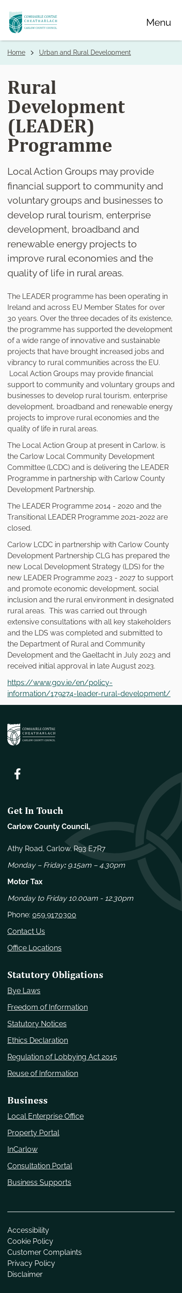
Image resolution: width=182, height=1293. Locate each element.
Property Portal (33, 1132)
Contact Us (26, 931)
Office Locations (34, 948)
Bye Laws (23, 990)
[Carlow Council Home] (91, 734)
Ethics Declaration (37, 1040)
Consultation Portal (39, 1165)
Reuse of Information (42, 1073)
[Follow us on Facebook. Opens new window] (17, 774)
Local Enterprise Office (45, 1116)
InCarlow (22, 1149)
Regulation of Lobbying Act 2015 (62, 1057)
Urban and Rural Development (85, 52)
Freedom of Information (47, 1007)
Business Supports (39, 1182)
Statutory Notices (37, 1023)
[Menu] (158, 22)
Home (16, 52)
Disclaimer (25, 1274)
